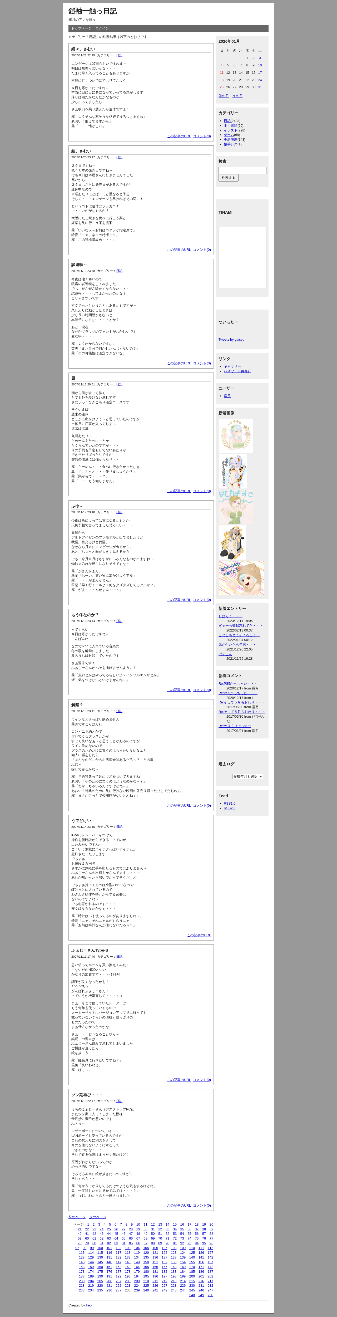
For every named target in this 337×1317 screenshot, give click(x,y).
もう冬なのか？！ (87, 615)
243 (173, 1290)
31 (153, 1229)
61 (94, 1238)
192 (118, 1276)
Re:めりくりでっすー (235, 726)
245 (192, 1290)
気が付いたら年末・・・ (237, 645)
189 (91, 1276)
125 (192, 1253)
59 (79, 1238)
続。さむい (81, 151)
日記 (119, 55)
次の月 (237, 96)
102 (118, 1248)
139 (183, 1257)
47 (131, 1234)
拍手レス (230, 144)
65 (123, 1238)
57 (204, 1234)
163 (127, 1267)
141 (201, 1257)
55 (189, 1234)
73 (182, 1238)
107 (164, 1248)
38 (204, 1229)
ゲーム (229, 135)
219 (91, 1285)
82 (109, 1243)
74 (189, 1238)
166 (155, 1267)
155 (192, 1262)
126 (201, 1253)
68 (145, 1238)
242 (164, 1290)
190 (100, 1276)
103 (127, 1248)
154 (183, 1262)
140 (192, 1257)
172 (210, 1267)
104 (137, 1248)
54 (182, 1234)
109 (183, 1248)
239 (137, 1290)
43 (101, 1234)
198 (173, 1276)
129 (91, 1257)
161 (109, 1267)
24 (101, 1229)
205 (100, 1281)
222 (118, 1285)
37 (197, 1229)
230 (192, 1285)
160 (100, 1267)
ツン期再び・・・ (87, 1095)
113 (82, 1253)
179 (137, 1272)
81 (101, 1243)
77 (211, 1238)
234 (91, 1290)
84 (123, 1243)
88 (153, 1243)
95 (204, 1243)
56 (197, 1234)
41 (87, 1234)
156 (201, 1262)
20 (211, 1224)
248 (192, 1295)
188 (82, 1276)
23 (94, 1229)
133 (127, 1257)
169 (183, 1267)
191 (109, 1276)
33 (167, 1229)
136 (155, 1257)
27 (123, 1229)
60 (87, 1238)
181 (155, 1272)
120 (146, 1253)
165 (146, 1267)
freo (89, 1305)
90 (167, 1243)
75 (197, 1238)
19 (204, 1224)
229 (183, 1285)
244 (183, 1290)
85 (131, 1243)
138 (173, 1257)
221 (109, 1285)
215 (192, 1281)
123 (173, 1253)
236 (109, 1290)
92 (182, 1243)
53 (175, 1234)
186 (201, 1272)
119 (137, 1253)
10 (138, 1224)
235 (100, 1290)
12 (153, 1224)
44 (109, 1234)
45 (116, 1234)
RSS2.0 (229, 808)
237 (118, 1290)
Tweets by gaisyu (231, 339)
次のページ (97, 1217)
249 (201, 1295)
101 (109, 1248)
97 (77, 1248)
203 (82, 1281)
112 (210, 1248)
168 (173, 1267)
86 (138, 1243)
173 (82, 1272)
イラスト (230, 130)
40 (79, 1234)
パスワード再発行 (237, 371)
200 (192, 1276)
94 (197, 1243)
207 (118, 1281)
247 (210, 1290)
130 (100, 1257)
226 (155, 1285)
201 (201, 1276)
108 (173, 1248)
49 (145, 1234)
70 (160, 1238)
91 (175, 1243)
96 (211, 1243)
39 (211, 1229)
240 (146, 1290)
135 (146, 1257)
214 (183, 1281)
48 (138, 1234)
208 (127, 1281)
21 (79, 1229)
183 (173, 1272)
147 (118, 1262)
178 (127, 1272)
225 (146, 1285)
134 (137, 1257)
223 (127, 1285)
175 (100, 1272)
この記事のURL (179, 136)
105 (146, 1248)
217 (210, 1281)
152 (164, 1262)
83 (116, 1243)
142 (210, 1257)
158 (82, 1267)
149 (137, 1262)
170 (192, 1267)
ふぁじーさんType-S (89, 950)
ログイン (102, 28)
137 (164, 1257)
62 (101, 1238)
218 (82, 1285)
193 (127, 1276)
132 (118, 1257)
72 (175, 1238)
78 (79, 1243)
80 (94, 1243)
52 (167, 1234)
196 (155, 1276)
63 (109, 1238)
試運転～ (79, 264)
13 (160, 1224)
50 (153, 1234)
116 (109, 1253)
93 (189, 1243)
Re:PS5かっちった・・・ (238, 684)
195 (146, 1276)
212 (164, 1281)
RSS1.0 (229, 803)
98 (84, 1248)
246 (201, 1290)
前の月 (224, 96)
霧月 (227, 396)
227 (164, 1285)
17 (189, 1224)
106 (155, 1248)
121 (155, 1253)
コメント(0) (202, 136)
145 (100, 1262)
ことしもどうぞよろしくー (239, 635)
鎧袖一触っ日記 (92, 11)
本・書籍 (230, 126)
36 (189, 1229)
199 (183, 1276)
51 (160, 1234)
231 (201, 1285)
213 (173, 1281)
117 (118, 1253)
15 (175, 1224)
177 (118, 1272)
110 (192, 1248)
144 (91, 1262)
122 (164, 1253)
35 (182, 1229)
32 (160, 1229)
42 (94, 1234)
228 (173, 1285)
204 (91, 1281)
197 (164, 1276)
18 (197, 1224)
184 (183, 1272)
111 (201, 1248)
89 (160, 1243)
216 (201, 1281)
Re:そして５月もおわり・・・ (242, 702)
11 (145, 1224)
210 (146, 1281)
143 (82, 1262)
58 (211, 1234)
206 (109, 1281)
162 (118, 1267)
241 (155, 1290)
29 (138, 1229)
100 (100, 1248)
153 (173, 1262)
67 (138, 1238)
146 (109, 1262)
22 (87, 1229)
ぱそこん (225, 654)
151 (155, 1262)
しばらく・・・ (230, 616)
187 (210, 1272)
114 (91, 1253)
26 (116, 1229)
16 (182, 1224)
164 (137, 1267)
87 (145, 1243)
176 (109, 1272)
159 (91, 1267)
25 (109, 1229)
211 (155, 1281)
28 (131, 1229)
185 (192, 1272)
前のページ (77, 1217)
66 (131, 1238)
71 (167, 1238)
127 (210, 1253)
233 (82, 1290)
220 (100, 1285)
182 (164, 1272)
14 (167, 1224)
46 (123, 1234)
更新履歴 (230, 139)
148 (127, 1262)
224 (137, 1285)
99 (92, 1248)
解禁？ (77, 705)
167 (164, 1267)
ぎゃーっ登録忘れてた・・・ (241, 626)
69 (153, 1238)
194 (137, 1276)
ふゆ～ (77, 506)
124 (183, 1253)
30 (145, 1229)
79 (87, 1243)
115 (100, 1253)
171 (201, 1267)
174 (91, 1272)
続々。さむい (83, 49)
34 (175, 1229)
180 (146, 1272)
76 (204, 1238)
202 (210, 1276)
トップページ (81, 28)
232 (210, 1285)
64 (116, 1238)
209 (137, 1281)
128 (82, 1257)
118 (127, 1253)
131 (109, 1257)
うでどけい (81, 820)
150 (146, 1262)
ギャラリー (232, 366)
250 (210, 1295)
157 (210, 1262)
